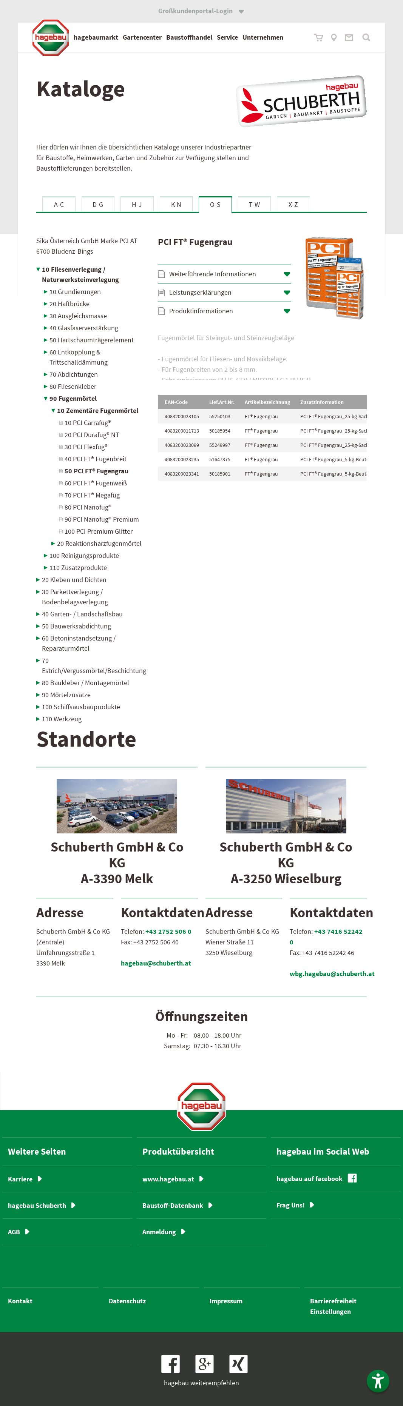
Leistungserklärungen (200, 292)
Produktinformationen (201, 310)
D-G (98, 204)
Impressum (226, 1301)
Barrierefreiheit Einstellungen (333, 1306)
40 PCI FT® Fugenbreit (96, 458)
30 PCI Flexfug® (86, 446)
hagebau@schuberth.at (156, 963)
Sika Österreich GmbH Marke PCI (86, 246)
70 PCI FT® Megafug (92, 495)
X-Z (293, 204)
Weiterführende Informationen (212, 273)
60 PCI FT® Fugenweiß (96, 483)
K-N (176, 204)
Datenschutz (127, 1301)
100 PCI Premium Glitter (99, 531)
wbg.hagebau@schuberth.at (332, 973)
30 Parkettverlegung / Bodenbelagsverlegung (75, 596)
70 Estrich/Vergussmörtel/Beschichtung (94, 665)
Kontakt (20, 1301)
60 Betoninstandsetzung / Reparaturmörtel (79, 643)
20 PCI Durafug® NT (92, 434)
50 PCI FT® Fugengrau (96, 471)
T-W (254, 204)
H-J (137, 204)
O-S (215, 204)
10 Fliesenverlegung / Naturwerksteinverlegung (80, 274)
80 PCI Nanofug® (88, 507)
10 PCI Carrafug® (88, 422)
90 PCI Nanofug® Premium (102, 519)
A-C (59, 204)
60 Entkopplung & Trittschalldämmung (78, 357)
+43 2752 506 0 (168, 931)
